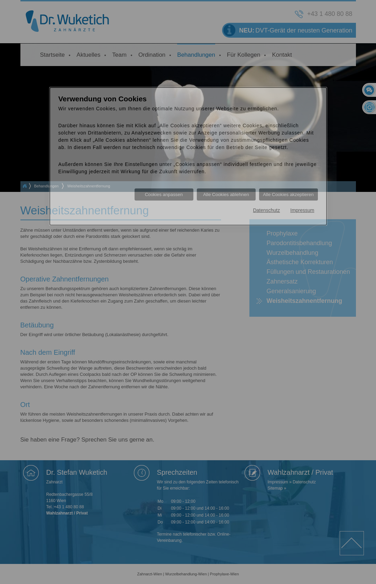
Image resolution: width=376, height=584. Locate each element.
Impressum (302, 210)
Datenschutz (266, 210)
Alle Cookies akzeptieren (288, 194)
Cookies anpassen (164, 194)
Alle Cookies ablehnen (226, 194)
